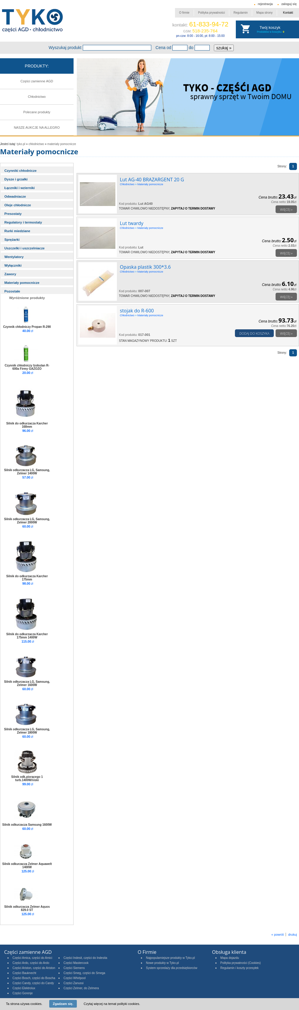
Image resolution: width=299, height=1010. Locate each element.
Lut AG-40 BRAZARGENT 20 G (152, 179)
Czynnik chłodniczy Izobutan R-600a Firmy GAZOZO (27, 367)
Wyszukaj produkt (65, 47)
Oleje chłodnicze (17, 205)
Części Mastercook (75, 963)
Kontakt (288, 12)
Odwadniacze (15, 196)
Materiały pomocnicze (61, 144)
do (191, 47)
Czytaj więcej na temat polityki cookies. (112, 1004)
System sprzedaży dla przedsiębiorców (171, 968)
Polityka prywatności (211, 12)
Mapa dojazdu (229, 957)
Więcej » (286, 209)
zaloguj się (289, 4)
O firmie (184, 12)
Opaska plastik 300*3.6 (145, 267)
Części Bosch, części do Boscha (33, 978)
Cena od (163, 47)
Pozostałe (12, 291)
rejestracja (265, 4)
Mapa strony (264, 12)
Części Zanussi (73, 983)
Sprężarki (12, 239)
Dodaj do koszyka (254, 333)
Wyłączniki (13, 265)
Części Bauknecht (24, 973)
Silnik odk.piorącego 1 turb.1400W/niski (27, 778)
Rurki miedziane (17, 231)
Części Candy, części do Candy (33, 983)
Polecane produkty (36, 112)
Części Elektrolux (23, 988)
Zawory (10, 274)
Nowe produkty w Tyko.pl (162, 963)
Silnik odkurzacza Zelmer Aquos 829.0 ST (27, 908)
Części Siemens (74, 968)
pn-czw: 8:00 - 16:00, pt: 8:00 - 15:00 (200, 35)
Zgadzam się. (63, 1004)
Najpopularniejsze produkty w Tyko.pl (170, 957)
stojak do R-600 (137, 310)
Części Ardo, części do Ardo (30, 963)
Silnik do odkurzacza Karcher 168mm (27, 425)
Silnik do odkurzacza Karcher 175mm (27, 578)
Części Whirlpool (74, 978)
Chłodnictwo (37, 96)
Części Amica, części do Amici (32, 957)
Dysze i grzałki (16, 179)
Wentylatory (14, 257)
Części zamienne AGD (36, 81)
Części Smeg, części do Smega (84, 973)
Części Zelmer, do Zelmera (81, 988)
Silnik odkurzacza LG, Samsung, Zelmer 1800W (27, 731)
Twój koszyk (270, 27)
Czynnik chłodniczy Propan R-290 (27, 326)
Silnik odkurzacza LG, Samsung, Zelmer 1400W (27, 471)
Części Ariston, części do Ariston (33, 968)
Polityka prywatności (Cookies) (240, 963)
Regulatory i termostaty (23, 222)
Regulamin (240, 12)
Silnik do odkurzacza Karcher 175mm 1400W (27, 636)
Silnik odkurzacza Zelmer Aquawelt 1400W (27, 865)
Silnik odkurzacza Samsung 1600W (27, 824)
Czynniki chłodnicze (20, 170)
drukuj (292, 934)
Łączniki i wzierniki (19, 188)
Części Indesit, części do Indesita (85, 957)
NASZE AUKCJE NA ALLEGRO (37, 127)
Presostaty (13, 213)
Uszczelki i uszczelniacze (24, 248)
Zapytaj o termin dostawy (193, 208)
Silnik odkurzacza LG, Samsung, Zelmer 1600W (27, 683)
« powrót (277, 934)
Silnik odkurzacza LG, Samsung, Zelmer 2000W (27, 520)
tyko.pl (21, 144)
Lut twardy (131, 223)
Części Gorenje (22, 993)
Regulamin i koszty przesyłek (239, 968)
